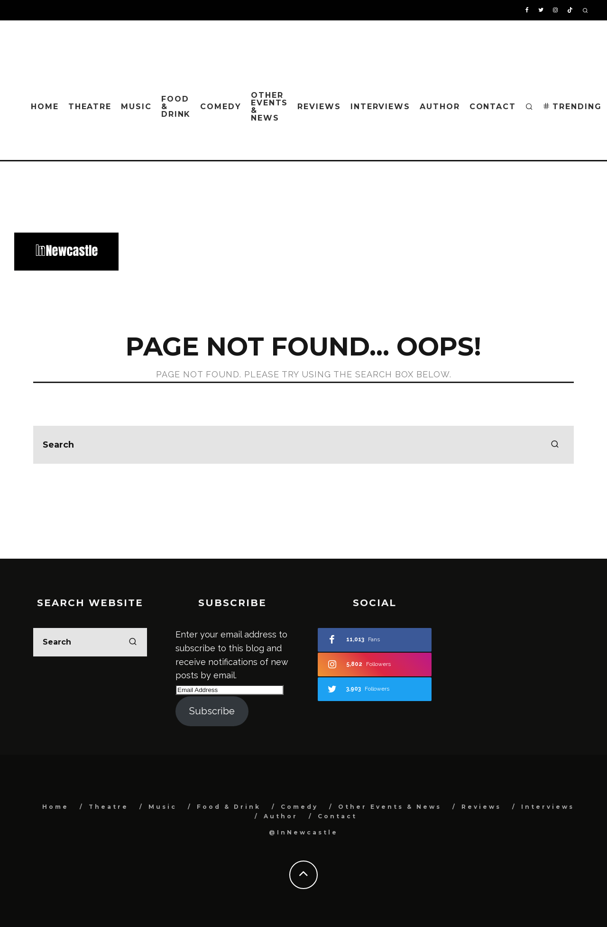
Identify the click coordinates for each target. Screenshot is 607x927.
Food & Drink (176, 106)
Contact (492, 106)
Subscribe (212, 711)
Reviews (318, 106)
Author (440, 106)
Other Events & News (269, 106)
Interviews (380, 106)
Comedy (220, 106)
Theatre (89, 106)
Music (136, 106)
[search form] (303, 445)
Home (45, 106)
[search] (555, 445)
